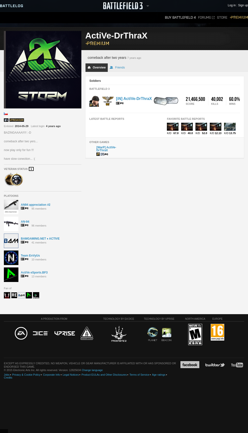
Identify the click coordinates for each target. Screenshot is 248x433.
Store (222, 17)
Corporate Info (51, 374)
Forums (206, 17)
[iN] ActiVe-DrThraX (134, 99)
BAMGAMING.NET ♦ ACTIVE (40, 238)
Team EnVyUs (30, 255)
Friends (117, 67)
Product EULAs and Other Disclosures (104, 374)
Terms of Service (139, 374)
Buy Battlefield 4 (180, 17)
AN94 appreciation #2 (35, 204)
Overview (96, 67)
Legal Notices (71, 374)
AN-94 (25, 221)
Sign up (243, 5)
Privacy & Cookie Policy (26, 374)
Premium (239, 17)
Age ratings (158, 374)
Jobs (6, 374)
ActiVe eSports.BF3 (34, 272)
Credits (8, 377)
